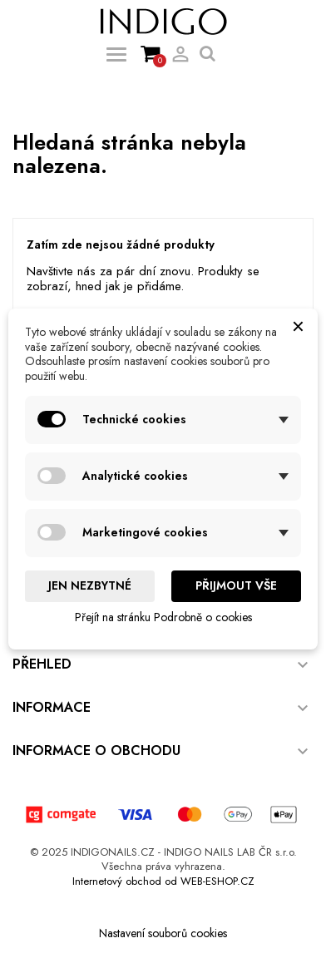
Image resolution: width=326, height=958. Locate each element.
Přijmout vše (236, 585)
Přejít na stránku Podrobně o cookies (163, 617)
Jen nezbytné (89, 585)
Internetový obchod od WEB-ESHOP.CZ (163, 881)
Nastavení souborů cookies (163, 933)
